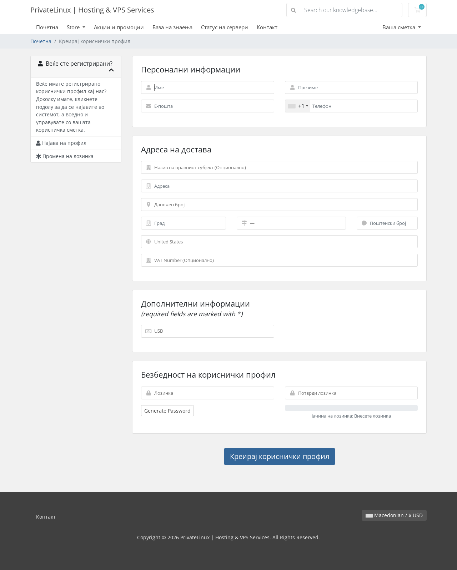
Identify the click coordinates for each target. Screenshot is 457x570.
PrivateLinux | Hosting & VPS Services (92, 10)
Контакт (267, 27)
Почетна (47, 27)
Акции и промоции (119, 27)
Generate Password (167, 410)
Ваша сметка (399, 27)
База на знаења (172, 27)
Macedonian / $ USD (394, 515)
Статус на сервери (224, 27)
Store (74, 27)
